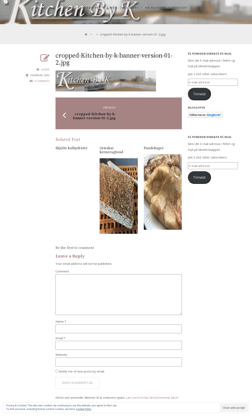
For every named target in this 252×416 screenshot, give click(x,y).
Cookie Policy (83, 409)
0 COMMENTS (41, 81)
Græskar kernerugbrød (111, 150)
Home (69, 8)
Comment (62, 271)
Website (61, 355)
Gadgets (131, 8)
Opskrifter (90, 8)
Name (60, 321)
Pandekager (154, 148)
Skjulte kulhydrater (71, 148)
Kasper (45, 69)
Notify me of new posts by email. (82, 371)
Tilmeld (199, 94)
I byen (112, 8)
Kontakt (180, 8)
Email (60, 338)
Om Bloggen (155, 8)
